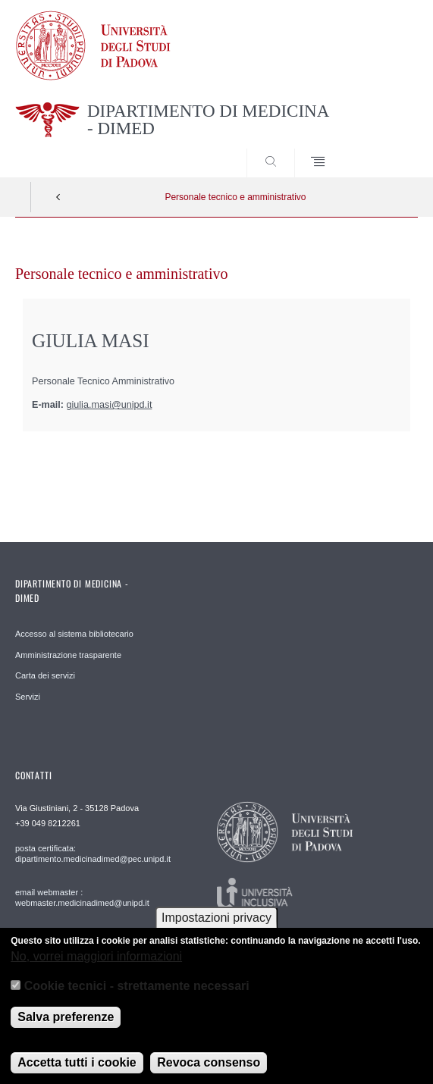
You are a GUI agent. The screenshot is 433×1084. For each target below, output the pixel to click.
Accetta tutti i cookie (76, 1070)
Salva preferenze (65, 1025)
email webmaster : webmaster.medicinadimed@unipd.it (82, 897)
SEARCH (385, 148)
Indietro (58, 197)
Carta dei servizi (45, 675)
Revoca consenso (208, 1070)
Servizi (27, 696)
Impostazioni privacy (216, 926)
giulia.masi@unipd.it (109, 404)
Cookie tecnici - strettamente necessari (136, 994)
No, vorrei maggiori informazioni (96, 964)
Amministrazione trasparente (68, 654)
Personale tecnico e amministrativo (235, 197)
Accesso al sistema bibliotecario (74, 633)
